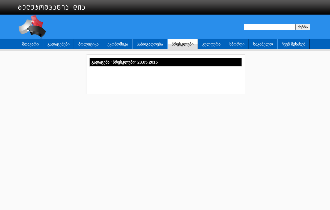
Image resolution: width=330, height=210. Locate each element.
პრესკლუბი (183, 44)
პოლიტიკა (88, 44)
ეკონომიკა (117, 44)
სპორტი (236, 44)
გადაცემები (58, 44)
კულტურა (211, 44)
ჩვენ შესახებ (293, 44)
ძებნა (303, 27)
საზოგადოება (150, 44)
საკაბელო (263, 44)
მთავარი (30, 44)
